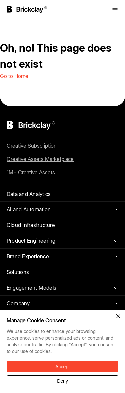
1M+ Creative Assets (31, 172)
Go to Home (14, 76)
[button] (118, 316)
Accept (62, 366)
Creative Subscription (32, 145)
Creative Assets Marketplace (40, 159)
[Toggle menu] (115, 9)
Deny (62, 381)
